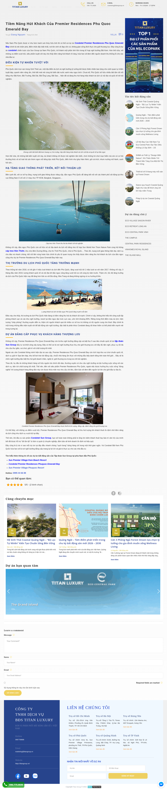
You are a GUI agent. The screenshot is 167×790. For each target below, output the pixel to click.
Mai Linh (10, 547)
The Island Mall (133, 255)
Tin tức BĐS (43, 12)
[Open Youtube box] (152, 12)
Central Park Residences (138, 244)
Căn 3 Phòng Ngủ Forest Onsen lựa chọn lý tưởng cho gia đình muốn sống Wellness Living (149, 131)
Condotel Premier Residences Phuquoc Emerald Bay (34, 464)
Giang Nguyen (18, 35)
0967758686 (19, 740)
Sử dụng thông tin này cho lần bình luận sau (22, 688)
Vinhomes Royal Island (136, 249)
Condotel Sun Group (41, 438)
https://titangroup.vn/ (22, 763)
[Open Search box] (159, 12)
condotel (12, 50)
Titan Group (77, 787)
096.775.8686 (91, 5)
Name (8, 657)
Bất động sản (18, 547)
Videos (54, 12)
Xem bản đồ (73, 730)
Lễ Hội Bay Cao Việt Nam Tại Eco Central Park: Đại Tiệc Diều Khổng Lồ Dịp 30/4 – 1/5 (149, 145)
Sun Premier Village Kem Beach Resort (27, 460)
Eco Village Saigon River (138, 221)
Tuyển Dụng (103, 12)
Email (8, 670)
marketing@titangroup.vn (116, 5)
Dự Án (33, 12)
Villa (113, 35)
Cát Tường (62, 547)
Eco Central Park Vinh (136, 232)
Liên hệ (92, 12)
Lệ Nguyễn (114, 550)
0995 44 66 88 (19, 473)
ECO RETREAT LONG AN (136, 226)
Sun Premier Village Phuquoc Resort (26, 468)
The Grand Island (24, 604)
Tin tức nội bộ (66, 12)
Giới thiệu (23, 12)
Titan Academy (80, 12)
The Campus (131, 238)
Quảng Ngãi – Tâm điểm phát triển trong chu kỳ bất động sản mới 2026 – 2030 (148, 118)
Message (9, 635)
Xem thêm (11, 556)
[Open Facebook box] (145, 12)
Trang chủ (12, 12)
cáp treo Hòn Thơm (15, 251)
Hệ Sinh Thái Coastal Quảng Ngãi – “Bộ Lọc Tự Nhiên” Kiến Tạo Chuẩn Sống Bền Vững (148, 104)
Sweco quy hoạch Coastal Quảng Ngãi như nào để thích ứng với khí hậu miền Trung (149, 188)
